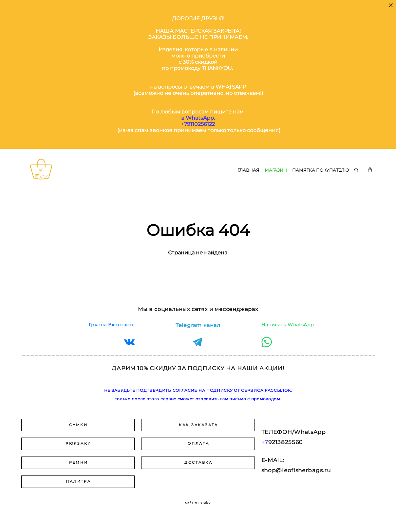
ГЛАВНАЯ (248, 179)
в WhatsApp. (198, 118)
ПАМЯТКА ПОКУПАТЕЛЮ (320, 179)
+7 (264, 442)
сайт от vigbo (198, 502)
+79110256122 (198, 124)
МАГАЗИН (276, 179)
